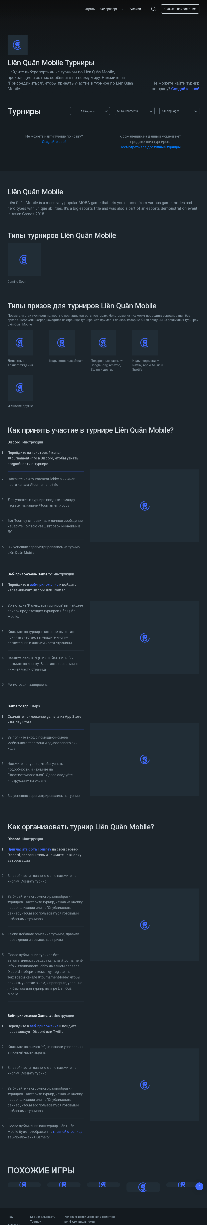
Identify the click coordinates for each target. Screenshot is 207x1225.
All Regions (84, 111)
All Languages (170, 111)
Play (10, 1216)
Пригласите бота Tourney (29, 849)
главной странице (68, 1131)
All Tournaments (127, 111)
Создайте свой (185, 88)
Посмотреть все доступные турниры (150, 147)
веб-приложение (44, 584)
